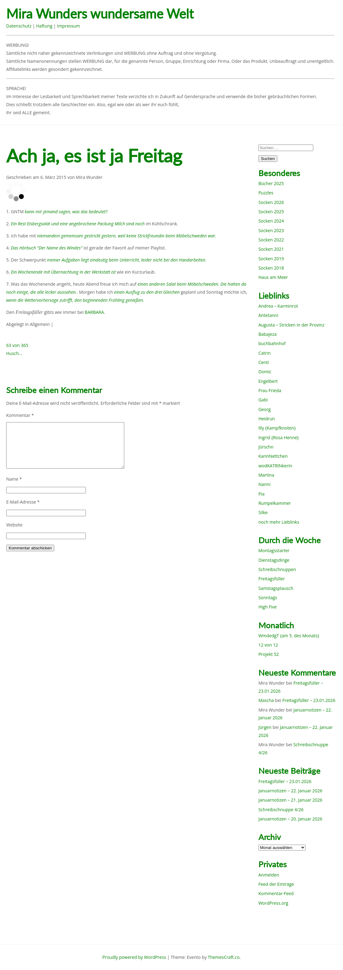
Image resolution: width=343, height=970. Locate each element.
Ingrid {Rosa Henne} (278, 437)
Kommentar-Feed (276, 893)
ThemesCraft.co (224, 957)
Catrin (264, 353)
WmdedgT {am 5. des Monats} (288, 636)
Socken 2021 (271, 249)
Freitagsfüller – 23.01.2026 (308, 700)
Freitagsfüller (271, 579)
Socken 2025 (271, 211)
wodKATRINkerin (275, 466)
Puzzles (265, 193)
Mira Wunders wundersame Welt (100, 13)
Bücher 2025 (271, 183)
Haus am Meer (273, 277)
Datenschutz (18, 26)
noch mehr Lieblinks (278, 522)
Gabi (263, 400)
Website (14, 525)
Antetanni (268, 315)
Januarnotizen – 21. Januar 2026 (290, 800)
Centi (263, 362)
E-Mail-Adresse (23, 502)
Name (14, 479)
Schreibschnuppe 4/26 (281, 809)
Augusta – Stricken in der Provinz (291, 325)
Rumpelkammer (274, 503)
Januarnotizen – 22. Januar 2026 (290, 791)
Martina (266, 475)
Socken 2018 (271, 268)
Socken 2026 (271, 202)
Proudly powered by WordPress (134, 957)
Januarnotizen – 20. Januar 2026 (290, 819)
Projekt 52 (268, 654)
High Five (267, 607)
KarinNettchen (273, 456)
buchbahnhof (272, 343)
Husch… (14, 353)
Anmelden (268, 875)
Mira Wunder (89, 177)
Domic (264, 372)
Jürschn (266, 447)
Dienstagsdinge (273, 560)
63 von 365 (17, 345)
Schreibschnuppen (277, 569)
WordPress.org (273, 903)
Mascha (266, 700)
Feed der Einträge (276, 884)
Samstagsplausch (275, 588)
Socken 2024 (271, 221)
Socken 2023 (271, 230)
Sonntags (267, 597)
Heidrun (266, 419)
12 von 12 (268, 645)
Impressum (68, 26)
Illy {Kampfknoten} (277, 428)
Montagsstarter (273, 550)
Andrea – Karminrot (278, 306)
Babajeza (267, 334)
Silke (263, 512)
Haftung (44, 26)
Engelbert (268, 381)
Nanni (264, 484)
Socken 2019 (271, 259)
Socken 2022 (271, 240)
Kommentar (20, 415)
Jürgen (264, 727)
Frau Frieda (269, 390)
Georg (264, 409)
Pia (261, 494)
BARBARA (94, 312)
